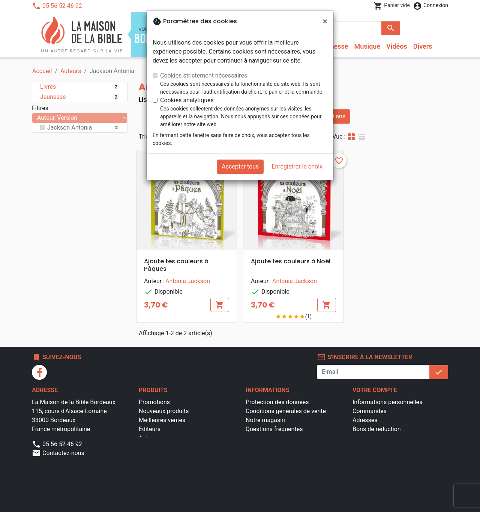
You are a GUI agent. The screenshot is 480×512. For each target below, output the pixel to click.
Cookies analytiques (187, 100)
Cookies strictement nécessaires (203, 75)
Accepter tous (240, 166)
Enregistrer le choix (297, 166)
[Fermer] (324, 21)
